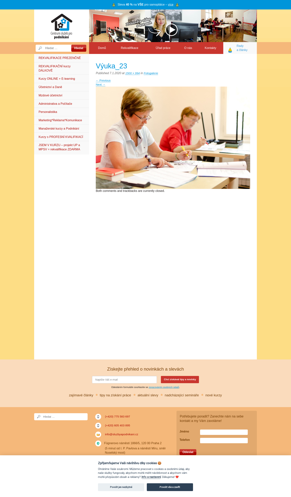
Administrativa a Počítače (55, 103)
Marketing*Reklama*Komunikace (60, 120)
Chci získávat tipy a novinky (180, 379)
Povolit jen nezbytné (121, 487)
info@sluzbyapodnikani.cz (122, 434)
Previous (103, 80)
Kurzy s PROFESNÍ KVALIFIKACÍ (61, 136)
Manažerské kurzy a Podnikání (59, 128)
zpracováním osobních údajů (164, 387)
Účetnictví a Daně (50, 87)
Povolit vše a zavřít (170, 487)
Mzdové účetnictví (50, 95)
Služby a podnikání (61, 25)
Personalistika (48, 111)
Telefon (184, 439)
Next (101, 84)
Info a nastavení (151, 477)
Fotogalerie (151, 73)
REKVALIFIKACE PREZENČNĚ (60, 58)
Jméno (184, 431)
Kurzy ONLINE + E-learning (57, 78)
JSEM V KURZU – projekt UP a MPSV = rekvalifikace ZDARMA (59, 147)
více (170, 4)
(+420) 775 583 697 (118, 416)
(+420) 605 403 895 (118, 425)
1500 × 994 (132, 73)
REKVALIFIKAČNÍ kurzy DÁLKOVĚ (55, 68)
